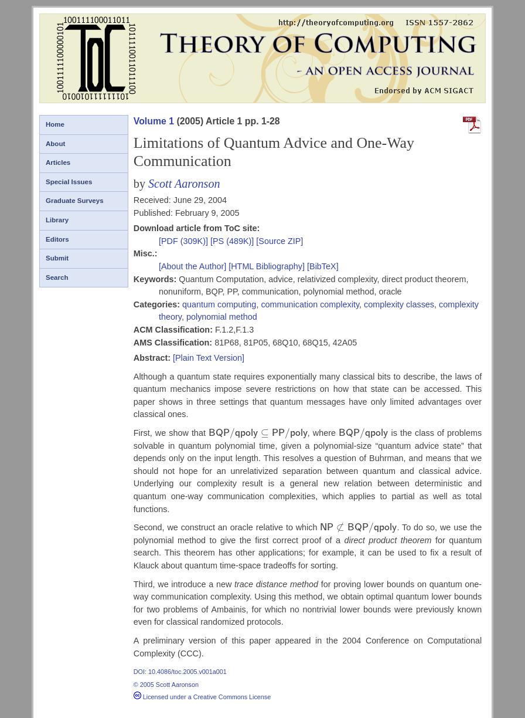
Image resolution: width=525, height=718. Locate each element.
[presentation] (258, 433)
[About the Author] (194, 266)
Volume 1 (154, 121)
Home (55, 124)
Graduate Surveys (75, 200)
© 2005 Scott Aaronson (166, 684)
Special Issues (69, 181)
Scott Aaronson (184, 183)
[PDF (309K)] (184, 241)
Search (57, 277)
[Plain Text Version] (208, 358)
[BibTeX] (323, 266)
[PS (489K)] (233, 241)
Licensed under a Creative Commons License (202, 696)
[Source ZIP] (279, 241)
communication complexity (310, 304)
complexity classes (399, 304)
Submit (57, 258)
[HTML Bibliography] (267, 266)
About (55, 143)
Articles (58, 162)
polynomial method (221, 316)
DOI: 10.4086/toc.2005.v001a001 (180, 671)
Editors (57, 239)
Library (57, 219)
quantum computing (219, 304)
